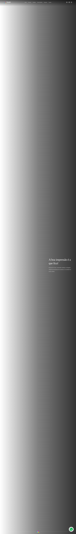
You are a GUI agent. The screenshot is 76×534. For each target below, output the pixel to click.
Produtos (34, 2)
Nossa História (39, 2)
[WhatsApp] (71, 2)
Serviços (29, 2)
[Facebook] (67, 2)
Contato (50, 2)
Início (26, 2)
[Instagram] (69, 2)
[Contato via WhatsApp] (71, 529)
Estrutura (45, 2)
